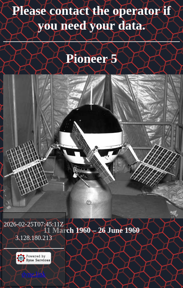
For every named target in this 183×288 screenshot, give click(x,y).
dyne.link (34, 274)
